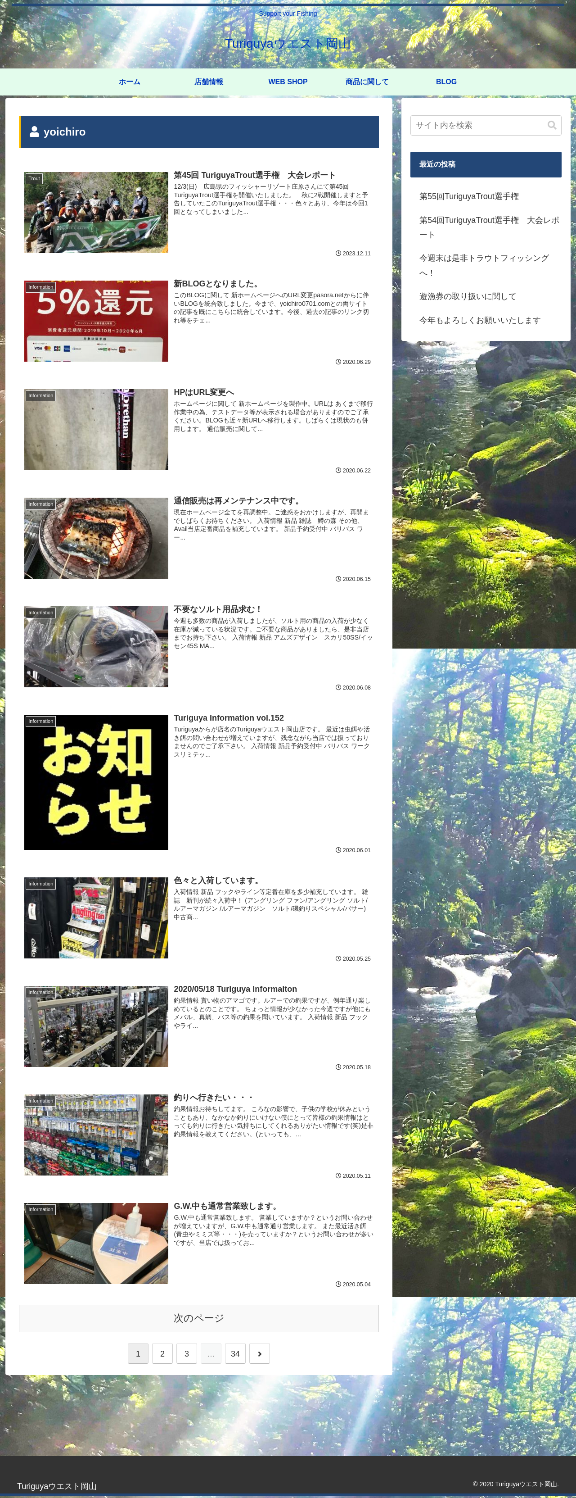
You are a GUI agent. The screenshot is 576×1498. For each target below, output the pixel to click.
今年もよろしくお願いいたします (480, 320)
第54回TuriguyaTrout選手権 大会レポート (489, 227)
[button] (552, 125)
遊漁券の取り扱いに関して (468, 296)
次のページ (199, 1319)
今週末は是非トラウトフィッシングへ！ (484, 265)
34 (235, 1355)
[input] (486, 125)
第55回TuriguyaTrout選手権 (469, 196)
